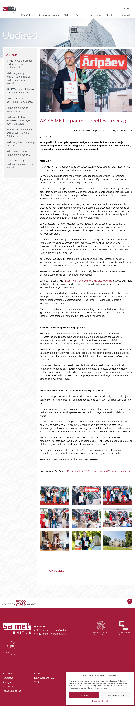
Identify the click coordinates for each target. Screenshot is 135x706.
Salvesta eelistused (115, 695)
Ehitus (67, 15)
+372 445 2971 (40, 633)
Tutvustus (8, 677)
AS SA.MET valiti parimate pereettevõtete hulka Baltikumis (20, 133)
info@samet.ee (58, 633)
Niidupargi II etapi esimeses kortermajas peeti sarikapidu (18, 120)
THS (36, 682)
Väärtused (8, 686)
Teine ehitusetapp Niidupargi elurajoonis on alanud (20, 164)
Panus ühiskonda (12, 691)
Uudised (111, 15)
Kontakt (125, 15)
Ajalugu (7, 682)
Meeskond (96, 15)
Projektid (80, 15)
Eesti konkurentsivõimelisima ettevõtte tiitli (88, 280)
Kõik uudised (56, 570)
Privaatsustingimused (100, 701)
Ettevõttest (27, 15)
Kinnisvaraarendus (48, 15)
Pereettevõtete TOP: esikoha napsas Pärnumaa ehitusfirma (99, 471)
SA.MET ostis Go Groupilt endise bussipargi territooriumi (19, 64)
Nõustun (84, 695)
